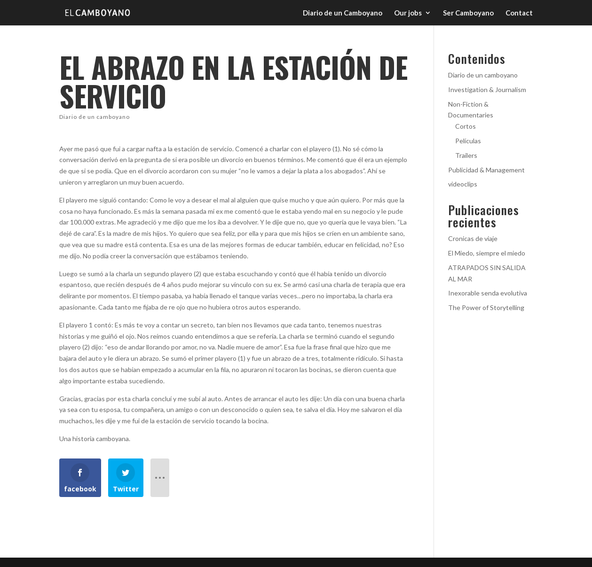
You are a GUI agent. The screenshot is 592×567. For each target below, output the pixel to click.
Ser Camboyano (468, 13)
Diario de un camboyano (94, 116)
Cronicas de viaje (472, 238)
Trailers (466, 155)
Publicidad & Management (486, 170)
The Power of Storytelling (486, 307)
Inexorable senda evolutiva (487, 293)
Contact (519, 13)
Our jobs (408, 13)
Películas (468, 141)
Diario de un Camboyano (342, 13)
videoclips (462, 184)
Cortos (465, 126)
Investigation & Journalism (487, 89)
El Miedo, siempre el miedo (486, 253)
